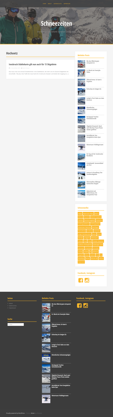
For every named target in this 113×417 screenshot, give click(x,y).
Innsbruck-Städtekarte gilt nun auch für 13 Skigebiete (32, 64)
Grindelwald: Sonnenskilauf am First (95, 164)
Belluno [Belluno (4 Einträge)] (80, 217)
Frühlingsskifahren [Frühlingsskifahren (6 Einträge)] (83, 224)
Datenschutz (58, 3)
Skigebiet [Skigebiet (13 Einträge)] (81, 255)
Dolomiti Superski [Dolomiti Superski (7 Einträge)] (96, 217)
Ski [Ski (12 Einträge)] (90, 251)
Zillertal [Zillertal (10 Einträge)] (101, 258)
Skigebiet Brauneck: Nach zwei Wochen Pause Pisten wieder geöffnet (95, 128)
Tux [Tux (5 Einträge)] (101, 255)
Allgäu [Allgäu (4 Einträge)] (80, 213)
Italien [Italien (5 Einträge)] (94, 234)
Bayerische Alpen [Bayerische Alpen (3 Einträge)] (88, 213)
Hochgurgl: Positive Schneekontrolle (92, 118)
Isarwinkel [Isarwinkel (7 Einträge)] (97, 231)
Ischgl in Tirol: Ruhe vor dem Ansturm (95, 99)
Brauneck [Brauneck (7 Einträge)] (86, 217)
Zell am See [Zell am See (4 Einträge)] (94, 258)
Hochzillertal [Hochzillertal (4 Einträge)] (82, 231)
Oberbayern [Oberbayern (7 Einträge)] (94, 238)
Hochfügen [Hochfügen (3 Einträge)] (95, 227)
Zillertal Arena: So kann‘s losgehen (94, 80)
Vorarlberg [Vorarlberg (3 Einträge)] (81, 258)
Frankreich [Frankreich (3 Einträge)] (99, 220)
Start (44, 3)
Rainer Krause (25, 68)
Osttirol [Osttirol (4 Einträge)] (80, 241)
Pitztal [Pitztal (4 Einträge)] (89, 241)
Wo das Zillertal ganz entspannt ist (93, 62)
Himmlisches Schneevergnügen (92, 108)
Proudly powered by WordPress (15, 413)
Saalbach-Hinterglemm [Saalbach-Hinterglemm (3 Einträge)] (85, 244)
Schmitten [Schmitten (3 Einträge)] (96, 248)
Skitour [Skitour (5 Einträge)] (87, 255)
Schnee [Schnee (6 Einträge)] (80, 251)
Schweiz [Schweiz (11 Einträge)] (86, 251)
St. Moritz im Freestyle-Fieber (94, 71)
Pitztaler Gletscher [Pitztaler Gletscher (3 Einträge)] (98, 241)
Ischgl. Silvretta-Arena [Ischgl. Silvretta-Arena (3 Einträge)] (84, 234)
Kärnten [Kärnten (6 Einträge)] (80, 238)
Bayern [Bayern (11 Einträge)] (97, 213)
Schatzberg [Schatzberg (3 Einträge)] (88, 248)
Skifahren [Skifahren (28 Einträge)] (95, 251)
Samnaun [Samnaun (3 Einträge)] (81, 248)
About (50, 3)
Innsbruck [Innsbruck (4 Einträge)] (90, 231)
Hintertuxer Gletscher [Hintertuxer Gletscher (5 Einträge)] (84, 227)
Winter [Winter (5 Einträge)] (88, 258)
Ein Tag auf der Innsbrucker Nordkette (95, 155)
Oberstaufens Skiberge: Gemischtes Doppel (94, 183)
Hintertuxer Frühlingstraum (95, 145)
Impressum (67, 3)
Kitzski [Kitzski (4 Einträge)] (99, 234)
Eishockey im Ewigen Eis (94, 89)
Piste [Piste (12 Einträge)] (85, 241)
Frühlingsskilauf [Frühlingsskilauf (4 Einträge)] (95, 224)
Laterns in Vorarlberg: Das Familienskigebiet (94, 173)
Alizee (32, 413)
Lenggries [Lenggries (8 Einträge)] (87, 238)
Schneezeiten (56, 23)
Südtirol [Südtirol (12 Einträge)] (92, 255)
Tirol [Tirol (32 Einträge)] (97, 255)
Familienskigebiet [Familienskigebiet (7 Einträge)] (89, 220)
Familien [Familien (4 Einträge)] (80, 220)
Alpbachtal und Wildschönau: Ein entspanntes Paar (92, 193)
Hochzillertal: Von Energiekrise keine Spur (94, 136)
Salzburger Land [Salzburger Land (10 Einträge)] (98, 244)
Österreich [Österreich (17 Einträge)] (81, 262)
